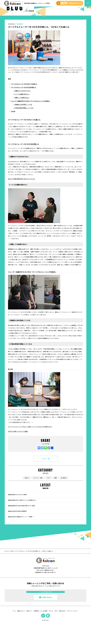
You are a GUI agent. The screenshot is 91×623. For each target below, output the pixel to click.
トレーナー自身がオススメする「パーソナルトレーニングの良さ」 (30, 101)
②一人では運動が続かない (22, 94)
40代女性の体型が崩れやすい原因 (21, 506)
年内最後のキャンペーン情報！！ (21, 517)
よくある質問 (43, 611)
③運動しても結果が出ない (21, 98)
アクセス (50, 611)
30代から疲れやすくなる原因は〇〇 (22, 500)
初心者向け (20, 24)
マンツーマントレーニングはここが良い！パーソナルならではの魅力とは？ (30, 427)
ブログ (48, 478)
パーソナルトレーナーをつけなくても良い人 (24, 84)
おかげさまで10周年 (17, 494)
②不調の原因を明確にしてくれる (23, 108)
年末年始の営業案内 (17, 511)
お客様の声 (36, 611)
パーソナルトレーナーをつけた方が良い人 (23, 87)
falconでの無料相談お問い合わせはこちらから (21, 179)
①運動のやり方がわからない (22, 91)
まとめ (13, 111)
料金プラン (29, 611)
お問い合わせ (62, 611)
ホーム (7, 551)
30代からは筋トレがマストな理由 (18, 431)
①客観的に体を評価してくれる (23, 104)
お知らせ (26, 478)
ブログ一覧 (45, 458)
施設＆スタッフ (21, 611)
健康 (55, 478)
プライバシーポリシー (72, 611)
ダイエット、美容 (37, 478)
